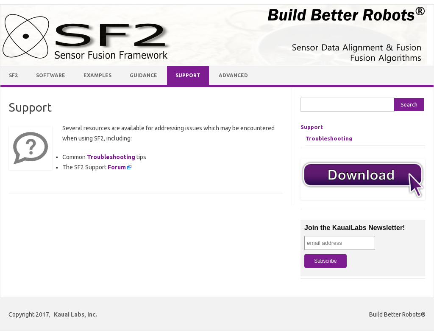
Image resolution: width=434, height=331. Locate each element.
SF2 (13, 75)
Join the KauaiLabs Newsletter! (354, 227)
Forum (117, 167)
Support (187, 75)
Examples (97, 75)
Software (50, 75)
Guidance (143, 75)
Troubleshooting (111, 157)
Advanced (233, 75)
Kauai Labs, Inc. (75, 314)
